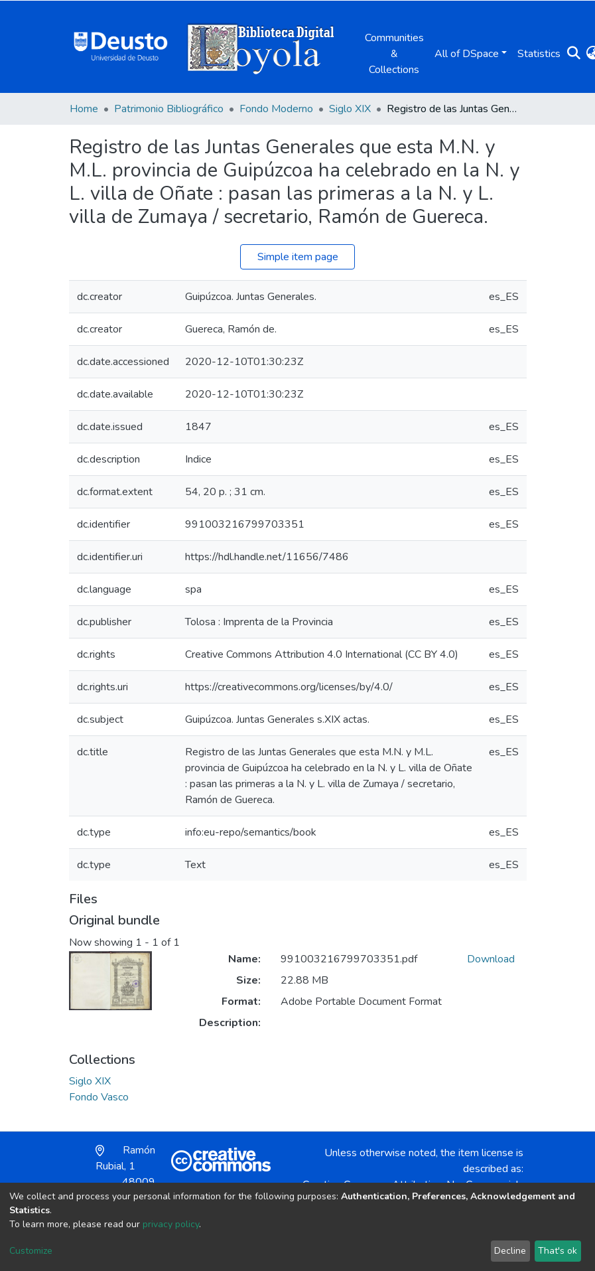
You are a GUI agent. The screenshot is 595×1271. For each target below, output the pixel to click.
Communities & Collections (394, 54)
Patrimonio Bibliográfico (169, 109)
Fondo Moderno (276, 109)
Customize (30, 1250)
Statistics (539, 53)
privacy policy (171, 1224)
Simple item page (297, 257)
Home (84, 109)
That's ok (557, 1250)
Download (491, 959)
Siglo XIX (350, 109)
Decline (510, 1250)
